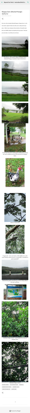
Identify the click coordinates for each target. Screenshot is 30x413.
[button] (2, 19)
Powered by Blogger (15, 411)
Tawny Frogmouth (6, 389)
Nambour (21, 384)
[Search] (28, 2)
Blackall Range (5, 384)
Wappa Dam (14, 389)
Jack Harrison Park (14, 384)
